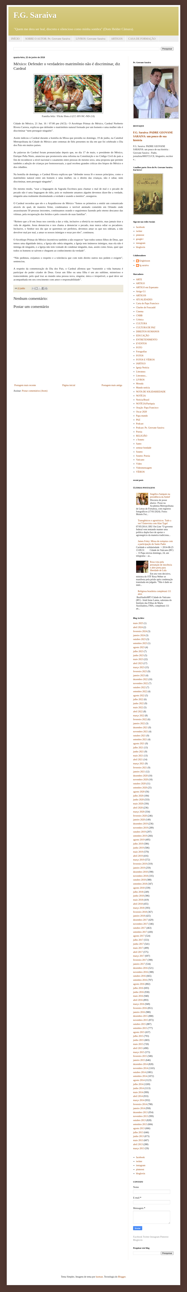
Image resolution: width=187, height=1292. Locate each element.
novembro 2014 (140, 1068)
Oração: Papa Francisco (147, 407)
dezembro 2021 (140, 727)
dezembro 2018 (140, 872)
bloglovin (140, 247)
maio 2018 (138, 900)
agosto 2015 (139, 1032)
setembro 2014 (140, 1076)
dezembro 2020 (140, 775)
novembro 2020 (140, 779)
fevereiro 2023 (140, 671)
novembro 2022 (140, 683)
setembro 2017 (140, 932)
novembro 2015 (140, 1020)
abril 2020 (138, 807)
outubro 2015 (139, 1024)
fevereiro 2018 (140, 912)
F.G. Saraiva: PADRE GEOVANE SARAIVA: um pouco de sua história (153, 136)
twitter (139, 231)
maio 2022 (138, 707)
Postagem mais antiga (112, 385)
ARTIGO (140, 283)
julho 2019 (138, 843)
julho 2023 (138, 651)
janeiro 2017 (139, 964)
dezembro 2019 (140, 823)
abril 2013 (138, 1144)
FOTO (139, 347)
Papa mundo (142, 415)
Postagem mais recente (25, 385)
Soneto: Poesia (143, 456)
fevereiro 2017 (140, 960)
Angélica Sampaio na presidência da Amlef (160, 495)
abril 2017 (138, 952)
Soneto (139, 452)
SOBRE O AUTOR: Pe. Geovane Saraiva (47, 38)
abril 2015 (138, 1048)
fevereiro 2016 (140, 1008)
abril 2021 (138, 759)
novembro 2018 (140, 876)
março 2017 (138, 956)
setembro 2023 (140, 643)
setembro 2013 (140, 1124)
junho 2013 (138, 1136)
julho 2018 (138, 892)
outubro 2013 (139, 1120)
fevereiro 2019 (140, 864)
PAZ (138, 420)
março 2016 (138, 1004)
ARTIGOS (116, 38)
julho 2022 (138, 699)
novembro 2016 (140, 972)
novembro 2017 (140, 924)
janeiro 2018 (139, 916)
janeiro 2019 (139, 868)
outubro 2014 (139, 1072)
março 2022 (138, 715)
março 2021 (138, 763)
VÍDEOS (140, 472)
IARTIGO (141, 363)
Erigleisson (144, 261)
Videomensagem (144, 468)
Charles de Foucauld (145, 307)
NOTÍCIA (141, 395)
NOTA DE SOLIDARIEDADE (151, 391)
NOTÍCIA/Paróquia (145, 403)
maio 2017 (138, 948)
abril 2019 (138, 856)
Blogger (121, 1276)
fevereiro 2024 (140, 631)
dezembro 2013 (140, 1112)
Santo (139, 443)
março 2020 (138, 811)
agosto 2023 (139, 647)
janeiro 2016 (139, 1012)
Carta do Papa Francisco (147, 303)
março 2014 (138, 1100)
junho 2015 (138, 1040)
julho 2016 (138, 988)
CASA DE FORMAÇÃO (142, 38)
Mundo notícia (143, 387)
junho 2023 (138, 655)
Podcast (140, 423)
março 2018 (138, 908)
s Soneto (140, 439)
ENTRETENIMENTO (147, 339)
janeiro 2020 (139, 819)
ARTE (139, 279)
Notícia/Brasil (142, 399)
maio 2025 (138, 623)
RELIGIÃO (141, 436)
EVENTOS (141, 343)
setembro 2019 (140, 836)
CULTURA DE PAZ (145, 327)
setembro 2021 (140, 739)
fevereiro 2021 (140, 767)
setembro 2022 (140, 691)
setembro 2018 (140, 884)
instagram (140, 243)
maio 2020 (138, 803)
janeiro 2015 (139, 1060)
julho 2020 (138, 795)
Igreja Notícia (142, 367)
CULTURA (141, 323)
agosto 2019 (139, 839)
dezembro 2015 (140, 1016)
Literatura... (141, 375)
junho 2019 (138, 848)
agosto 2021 (139, 743)
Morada (140, 383)
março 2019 (138, 859)
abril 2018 (138, 904)
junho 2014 (138, 1088)
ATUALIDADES (144, 299)
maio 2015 (138, 1044)
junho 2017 (138, 944)
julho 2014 (138, 1084)
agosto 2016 (139, 984)
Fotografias (141, 351)
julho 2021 (138, 747)
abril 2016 (138, 1000)
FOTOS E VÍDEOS (145, 359)
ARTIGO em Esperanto (147, 287)
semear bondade (143, 447)
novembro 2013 (140, 1116)
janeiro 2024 (139, 635)
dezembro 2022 (140, 679)
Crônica (140, 319)
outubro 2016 (139, 976)
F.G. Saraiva (35, 15)
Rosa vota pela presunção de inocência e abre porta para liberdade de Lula (161, 566)
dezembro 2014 (140, 1064)
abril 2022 (138, 711)
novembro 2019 (140, 827)
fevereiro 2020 (140, 816)
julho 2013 (138, 1132)
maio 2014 (138, 1092)
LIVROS (140, 379)
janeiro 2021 (139, 771)
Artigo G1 (141, 291)
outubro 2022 (139, 687)
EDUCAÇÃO (142, 335)
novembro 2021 (140, 731)
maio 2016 (138, 996)
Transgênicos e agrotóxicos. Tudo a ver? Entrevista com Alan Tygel (154, 522)
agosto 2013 (139, 1128)
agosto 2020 (139, 791)
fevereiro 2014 (140, 1104)
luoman (99, 1276)
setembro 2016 (140, 980)
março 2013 (138, 1148)
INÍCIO (15, 38)
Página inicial (68, 385)
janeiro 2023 (139, 675)
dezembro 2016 (140, 968)
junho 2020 (138, 799)
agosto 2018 (139, 888)
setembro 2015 (140, 1028)
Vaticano (140, 459)
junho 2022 (138, 703)
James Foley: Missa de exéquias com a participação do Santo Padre (155, 542)
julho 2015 (138, 1036)
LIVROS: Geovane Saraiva (90, 38)
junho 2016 (138, 992)
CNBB (139, 315)
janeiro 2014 (139, 1108)
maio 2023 (138, 659)
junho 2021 (138, 751)
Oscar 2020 (141, 411)
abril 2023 (138, 663)
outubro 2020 (139, 783)
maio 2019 (138, 852)
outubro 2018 (139, 880)
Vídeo (139, 463)
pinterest (140, 235)
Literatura (140, 371)
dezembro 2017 (140, 920)
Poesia (139, 431)
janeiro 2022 (139, 723)
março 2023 (138, 667)
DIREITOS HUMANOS (147, 331)
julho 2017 (138, 940)
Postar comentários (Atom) (35, 391)
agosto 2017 (139, 936)
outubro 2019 (139, 832)
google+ (140, 239)
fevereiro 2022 (140, 719)
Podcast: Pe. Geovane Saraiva (150, 427)
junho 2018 (138, 896)
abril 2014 (138, 1096)
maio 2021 (138, 755)
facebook (140, 227)
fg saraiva (144, 265)
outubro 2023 (139, 639)
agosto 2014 (139, 1080)
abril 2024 (138, 627)
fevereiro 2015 (140, 1056)
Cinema (140, 311)
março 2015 (138, 1052)
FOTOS (140, 355)
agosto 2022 (139, 695)
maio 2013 (138, 1140)
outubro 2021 (139, 735)
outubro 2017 (139, 928)
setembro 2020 (140, 787)
